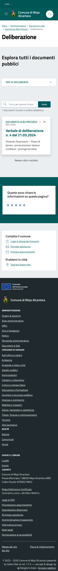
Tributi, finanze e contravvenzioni (19, 415)
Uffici (4, 326)
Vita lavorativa (9, 425)
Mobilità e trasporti (12, 405)
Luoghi (5, 460)
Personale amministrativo (15, 341)
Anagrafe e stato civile (13, 365)
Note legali (7, 530)
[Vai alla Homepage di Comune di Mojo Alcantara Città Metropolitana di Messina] (26, 14)
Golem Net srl (14, 564)
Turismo (6, 420)
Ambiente (7, 360)
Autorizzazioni (9, 375)
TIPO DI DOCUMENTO (17, 82)
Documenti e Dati (11, 346)
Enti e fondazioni (10, 331)
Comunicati (8, 439)
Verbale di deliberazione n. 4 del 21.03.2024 (24, 132)
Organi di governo (11, 316)
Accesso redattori (47, 568)
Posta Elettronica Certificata (17, 489)
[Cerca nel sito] (49, 14)
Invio (44, 104)
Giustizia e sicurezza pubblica (17, 395)
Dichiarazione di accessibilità (17, 535)
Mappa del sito (9, 547)
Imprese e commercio (13, 400)
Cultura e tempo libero (13, 385)
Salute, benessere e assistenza (18, 410)
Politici (5, 336)
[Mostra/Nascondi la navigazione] (6, 14)
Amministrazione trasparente (17, 520)
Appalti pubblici (10, 370)
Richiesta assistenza (12, 515)
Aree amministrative (13, 321)
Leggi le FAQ (8, 500)
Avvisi (5, 444)
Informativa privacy (12, 525)
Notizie (5, 434)
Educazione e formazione (15, 390)
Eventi (5, 465)
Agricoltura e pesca (12, 355)
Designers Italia (26, 568)
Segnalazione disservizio (14, 510)
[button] (9, 4)
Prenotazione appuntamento (17, 505)
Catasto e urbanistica (13, 380)
